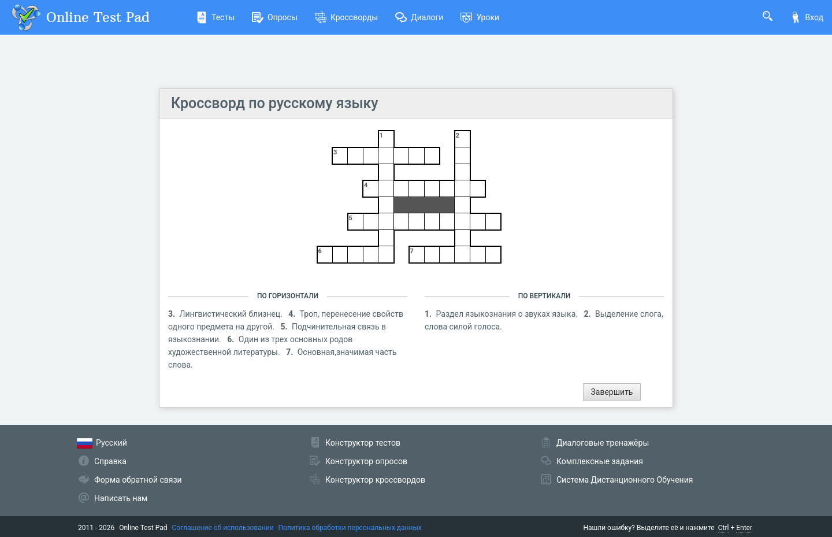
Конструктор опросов (366, 461)
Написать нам (120, 498)
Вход (806, 17)
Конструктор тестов (362, 442)
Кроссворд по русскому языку (274, 103)
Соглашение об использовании (223, 528)
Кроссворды (346, 17)
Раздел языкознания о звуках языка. (508, 314)
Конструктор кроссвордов (375, 479)
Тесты (215, 17)
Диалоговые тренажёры (602, 442)
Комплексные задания (599, 461)
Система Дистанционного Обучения (624, 479)
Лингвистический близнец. (232, 314)
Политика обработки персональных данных (350, 528)
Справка (110, 461)
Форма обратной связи (138, 479)
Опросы (275, 17)
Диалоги (419, 17)
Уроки (479, 17)
